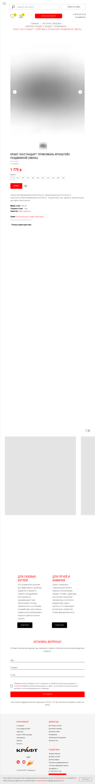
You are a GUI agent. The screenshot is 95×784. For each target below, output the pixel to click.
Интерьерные (53, 734)
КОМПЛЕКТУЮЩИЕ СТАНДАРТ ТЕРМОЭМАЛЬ (45, 26)
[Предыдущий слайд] (15, 92)
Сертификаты (21, 738)
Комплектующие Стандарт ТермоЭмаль (30, 217)
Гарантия (19, 741)
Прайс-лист (20, 732)
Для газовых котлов (55, 726)
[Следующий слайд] (80, 92)
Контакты (20, 744)
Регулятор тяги (53, 740)
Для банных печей (54, 731)
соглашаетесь (44, 683)
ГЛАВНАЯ (35, 23)
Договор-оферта (54, 759)
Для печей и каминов (55, 729)
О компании (20, 726)
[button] (48, 16)
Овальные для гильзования (57, 737)
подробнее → (27, 211)
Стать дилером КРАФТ (23, 729)
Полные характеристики (21, 225)
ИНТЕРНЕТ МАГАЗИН (52, 23)
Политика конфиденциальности (58, 762)
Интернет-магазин (54, 754)
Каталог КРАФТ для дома (24, 735)
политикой (18, 686)
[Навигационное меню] (4, 3)
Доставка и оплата (54, 756)
